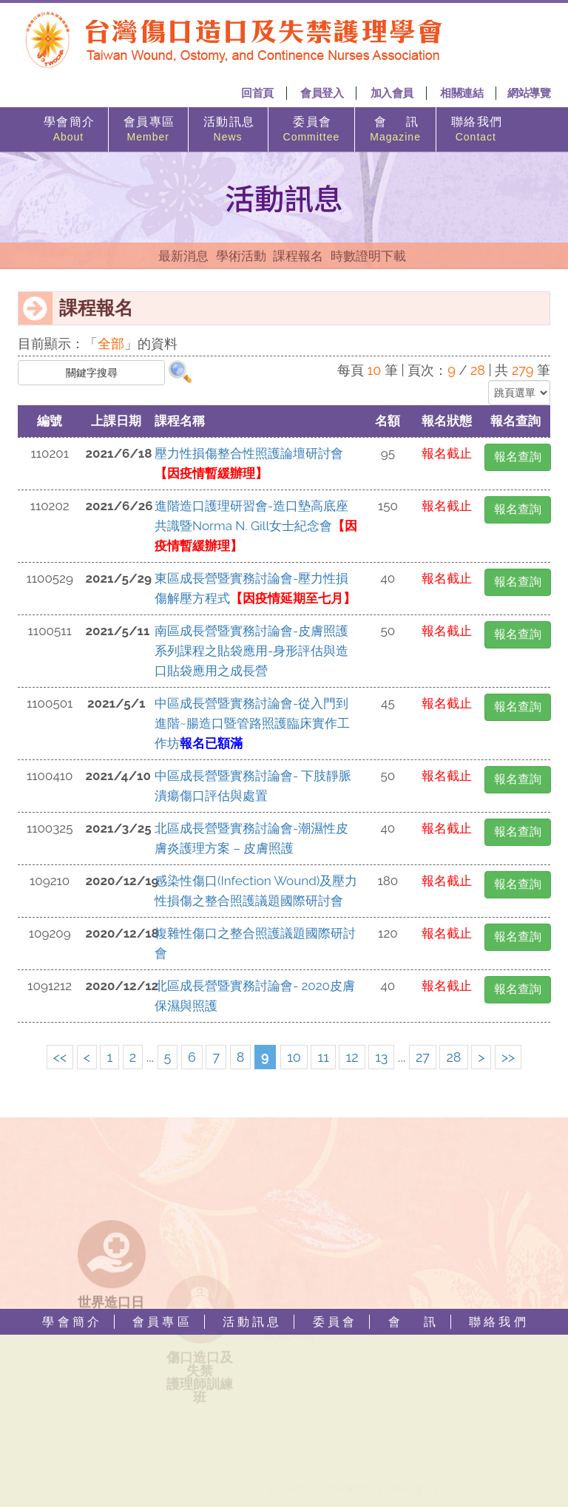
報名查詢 (517, 457)
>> (508, 1057)
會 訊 (395, 129)
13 (381, 1057)
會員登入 (321, 93)
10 (294, 1057)
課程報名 (298, 255)
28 (453, 1057)
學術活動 (241, 255)
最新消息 (183, 255)
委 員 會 (311, 129)
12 (351, 1057)
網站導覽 (528, 93)
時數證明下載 (368, 255)
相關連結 (461, 93)
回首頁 (257, 93)
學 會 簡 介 (68, 129)
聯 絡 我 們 (476, 129)
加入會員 (392, 93)
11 (322, 1057)
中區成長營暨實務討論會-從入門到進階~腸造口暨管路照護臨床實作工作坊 (252, 723)
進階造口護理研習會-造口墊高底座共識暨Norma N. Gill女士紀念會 (256, 525)
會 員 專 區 (148, 129)
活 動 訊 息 (228, 129)
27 (423, 1057)
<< (60, 1057)
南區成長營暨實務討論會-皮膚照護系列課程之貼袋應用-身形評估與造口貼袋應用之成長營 (251, 650)
